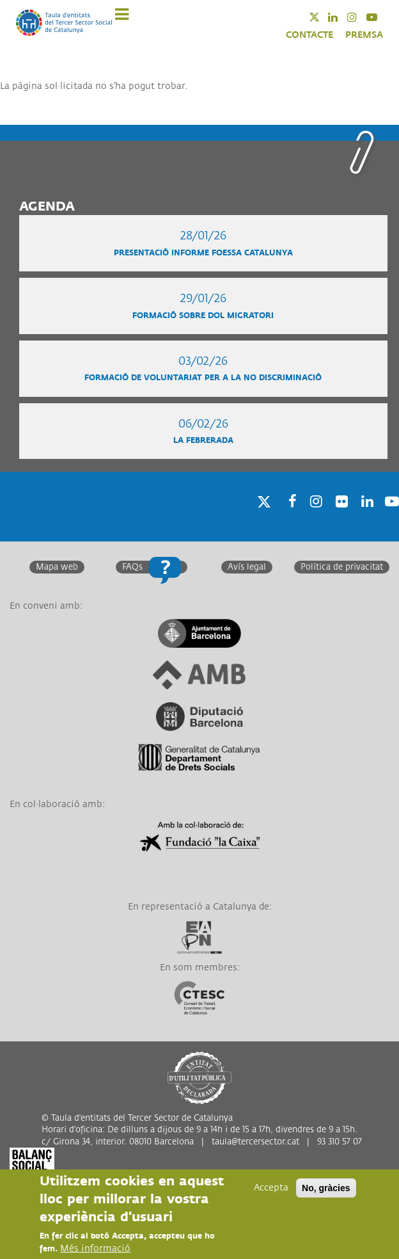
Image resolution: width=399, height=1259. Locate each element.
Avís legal (247, 567)
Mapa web (57, 567)
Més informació (95, 1249)
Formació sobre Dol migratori (203, 316)
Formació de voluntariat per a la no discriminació (203, 378)
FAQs (132, 567)
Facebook (288, 518)
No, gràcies (326, 1188)
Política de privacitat (342, 567)
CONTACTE (309, 34)
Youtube (380, 17)
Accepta (271, 1188)
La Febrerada (203, 440)
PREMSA (364, 34)
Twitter (322, 17)
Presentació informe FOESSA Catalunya (203, 253)
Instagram (360, 17)
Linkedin (341, 17)
